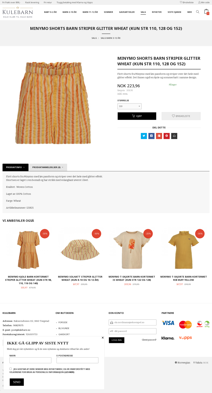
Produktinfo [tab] (14, 167)
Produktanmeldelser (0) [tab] (46, 167)
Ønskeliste (187, 2)
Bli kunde (64, 328)
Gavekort (64, 334)
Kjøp (137, 116)
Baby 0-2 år (50, 12)
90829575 (18, 325)
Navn (30, 358)
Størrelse (123, 100)
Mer (189, 12)
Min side (204, 2)
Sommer (108, 12)
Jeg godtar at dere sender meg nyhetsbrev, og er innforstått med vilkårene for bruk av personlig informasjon (49, 371)
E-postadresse (77, 358)
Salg (143, 12)
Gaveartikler (127, 12)
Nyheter (157, 12)
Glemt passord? (149, 340)
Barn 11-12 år (90, 12)
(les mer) (69, 372)
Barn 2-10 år (70, 12)
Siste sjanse (174, 12)
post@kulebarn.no (20, 330)
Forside (63, 322)
